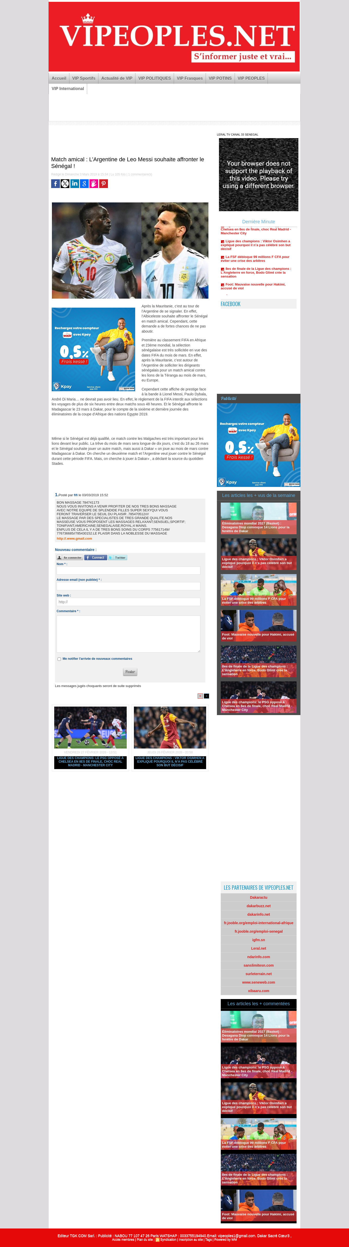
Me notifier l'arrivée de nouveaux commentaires (97, 659)
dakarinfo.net (258, 914)
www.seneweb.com (258, 982)
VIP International (68, 88)
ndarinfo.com (258, 957)
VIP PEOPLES (251, 78)
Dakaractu (259, 897)
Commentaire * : (68, 611)
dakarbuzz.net (259, 906)
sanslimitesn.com (259, 965)
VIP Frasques (190, 78)
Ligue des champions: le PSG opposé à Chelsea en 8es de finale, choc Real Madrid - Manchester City (90, 761)
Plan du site (145, 1239)
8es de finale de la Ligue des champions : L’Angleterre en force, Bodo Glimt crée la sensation (256, 274)
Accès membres (123, 1239)
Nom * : (62, 564)
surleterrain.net (259, 974)
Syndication (168, 1239)
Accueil (59, 78)
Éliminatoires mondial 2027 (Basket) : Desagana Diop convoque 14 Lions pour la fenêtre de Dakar (255, 527)
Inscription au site (191, 1239)
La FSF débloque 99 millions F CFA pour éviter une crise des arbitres (255, 261)
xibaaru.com (258, 991)
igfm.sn (258, 940)
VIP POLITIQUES (154, 78)
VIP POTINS (220, 78)
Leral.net (258, 948)
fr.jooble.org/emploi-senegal (259, 931)
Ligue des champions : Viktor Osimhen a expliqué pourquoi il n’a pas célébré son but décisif (169, 761)
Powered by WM (225, 1239)
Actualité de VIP (116, 78)
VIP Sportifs (83, 78)
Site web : (64, 595)
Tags (208, 1239)
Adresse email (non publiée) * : (79, 580)
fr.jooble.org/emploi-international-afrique (258, 923)
